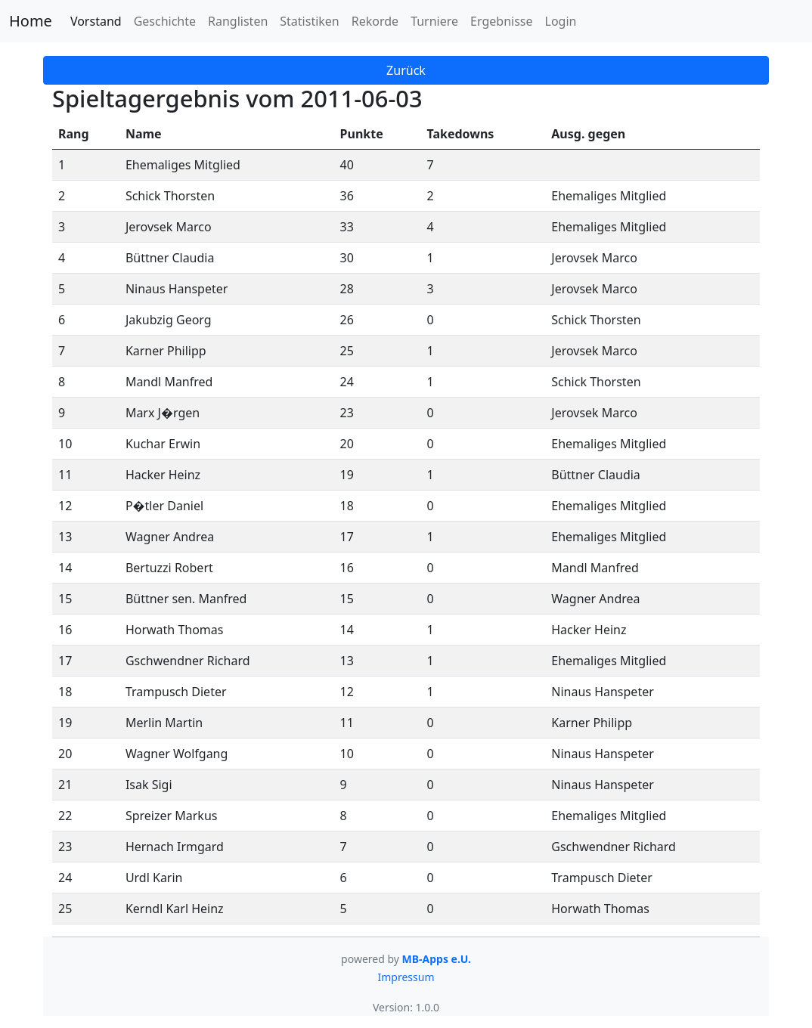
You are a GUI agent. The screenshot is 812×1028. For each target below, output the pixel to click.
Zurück (406, 70)
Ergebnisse (501, 21)
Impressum (406, 977)
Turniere (434, 21)
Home (30, 21)
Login (561, 21)
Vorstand (96, 21)
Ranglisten (238, 21)
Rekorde (375, 21)
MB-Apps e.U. (436, 959)
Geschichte (165, 21)
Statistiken (309, 21)
